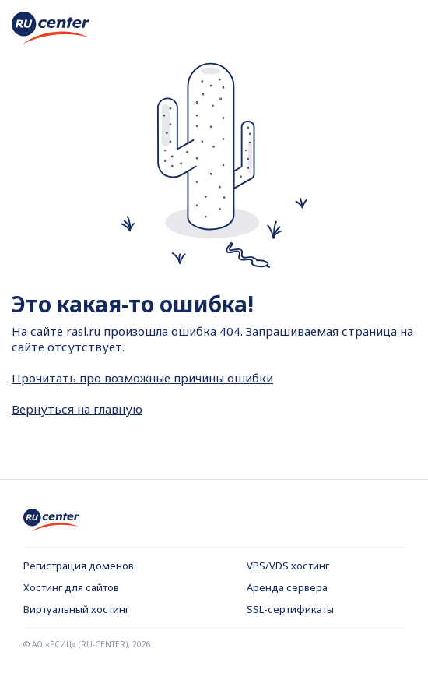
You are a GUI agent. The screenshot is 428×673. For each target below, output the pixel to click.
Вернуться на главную (77, 409)
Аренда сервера (287, 587)
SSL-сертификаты (290, 609)
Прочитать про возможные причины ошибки (142, 378)
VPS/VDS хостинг (288, 565)
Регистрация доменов (78, 565)
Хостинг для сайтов (71, 587)
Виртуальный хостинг (76, 609)
